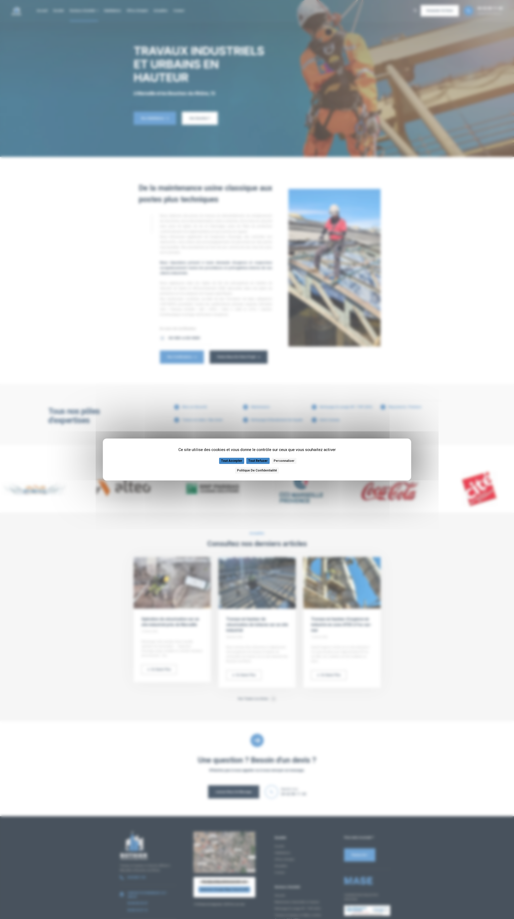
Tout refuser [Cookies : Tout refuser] (258, 461)
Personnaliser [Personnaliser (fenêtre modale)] (284, 461)
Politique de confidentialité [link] (257, 470)
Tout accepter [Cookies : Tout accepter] (231, 461)
